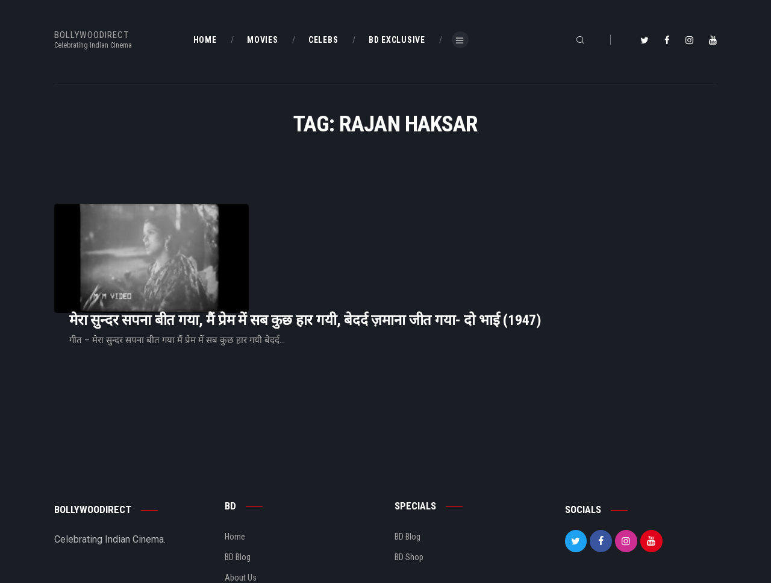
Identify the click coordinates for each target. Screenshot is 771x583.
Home (235, 477)
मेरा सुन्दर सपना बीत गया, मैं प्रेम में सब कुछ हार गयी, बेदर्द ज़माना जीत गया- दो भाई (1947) (456, 236)
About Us (241, 518)
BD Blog (238, 498)
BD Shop (409, 498)
